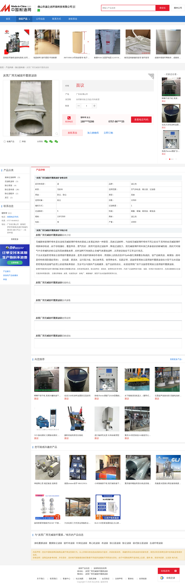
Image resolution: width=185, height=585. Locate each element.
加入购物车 (93, 133)
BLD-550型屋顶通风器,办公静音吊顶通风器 (112, 523)
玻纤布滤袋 (69, 543)
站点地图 (79, 579)
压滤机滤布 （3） (12, 181)
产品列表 (9, 67)
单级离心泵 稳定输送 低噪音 (46, 483)
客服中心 (66, 579)
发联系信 (72, 132)
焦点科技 (95, 582)
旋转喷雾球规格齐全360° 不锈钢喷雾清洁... (51, 523)
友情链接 (143, 579)
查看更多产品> (176, 359)
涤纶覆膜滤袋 (40, 543)
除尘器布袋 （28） (12, 189)
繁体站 (131, 579)
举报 (22, 141)
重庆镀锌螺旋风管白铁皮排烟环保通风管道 (142, 483)
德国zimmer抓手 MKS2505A (75, 483)
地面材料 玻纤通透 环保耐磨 (45, 58)
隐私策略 (92, 579)
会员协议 (105, 579)
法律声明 (119, 579)
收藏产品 (8, 141)
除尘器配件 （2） (12, 193)
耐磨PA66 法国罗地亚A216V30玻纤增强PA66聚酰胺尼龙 (117, 58)
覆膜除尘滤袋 (55, 543)
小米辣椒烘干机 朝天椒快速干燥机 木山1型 (112, 483)
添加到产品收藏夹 (10, 275)
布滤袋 (105, 543)
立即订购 (108, 133)
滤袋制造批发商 (100, 568)
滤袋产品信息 (84, 568)
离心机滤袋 (94, 543)
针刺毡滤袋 (81, 543)
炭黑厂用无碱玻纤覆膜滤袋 (96, 571)
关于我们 (40, 579)
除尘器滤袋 (115, 543)
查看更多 (14, 239)
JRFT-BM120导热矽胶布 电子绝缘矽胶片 (80, 58)
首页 (2, 67)
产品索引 (7, 271)
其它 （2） (9, 198)
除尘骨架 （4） (11, 185)
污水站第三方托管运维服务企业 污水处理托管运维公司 (87, 523)
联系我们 (53, 579)
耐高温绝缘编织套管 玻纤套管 (136, 58)
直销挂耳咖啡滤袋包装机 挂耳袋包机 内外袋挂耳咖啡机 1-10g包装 (30, 58)
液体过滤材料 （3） (13, 177)
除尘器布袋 (20, 67)
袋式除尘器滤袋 (140, 543)
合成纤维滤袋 (156, 543)
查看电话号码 (141, 119)
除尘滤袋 (126, 543)
